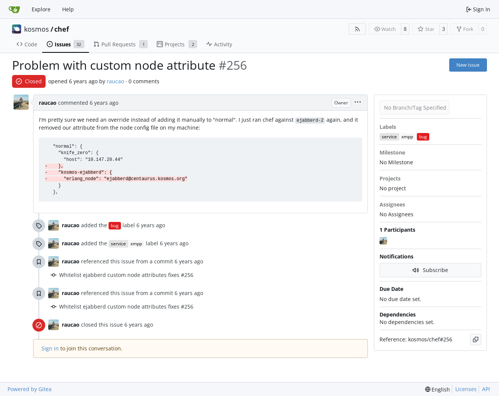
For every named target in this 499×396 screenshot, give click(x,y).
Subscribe (430, 270)
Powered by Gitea (30, 389)
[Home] (14, 9)
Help (68, 9)
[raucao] (384, 240)
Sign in (50, 348)
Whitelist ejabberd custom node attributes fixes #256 (126, 274)
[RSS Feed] (357, 29)
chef (61, 29)
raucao (115, 81)
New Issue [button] (467, 64)
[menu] (357, 103)
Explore (41, 9)
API (486, 389)
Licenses (466, 389)
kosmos (36, 29)
